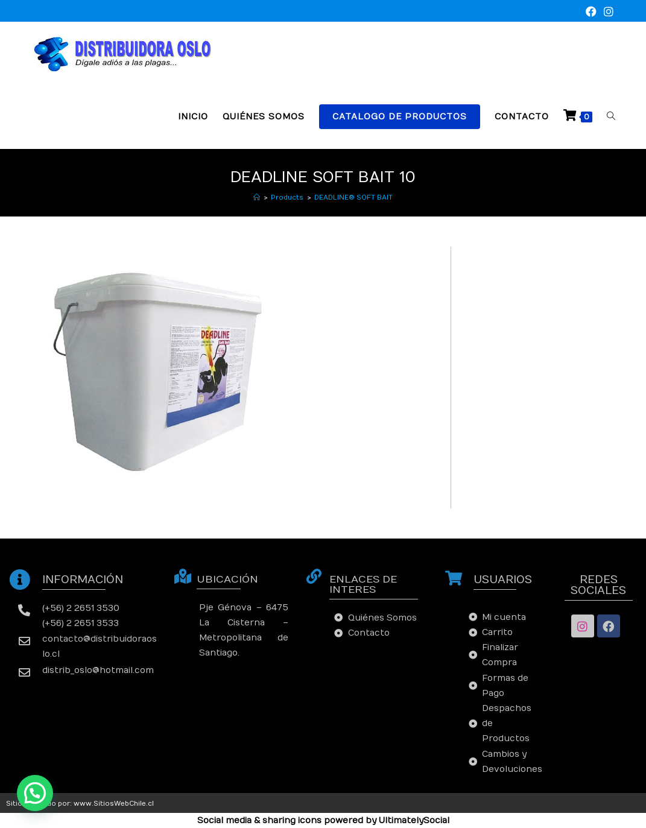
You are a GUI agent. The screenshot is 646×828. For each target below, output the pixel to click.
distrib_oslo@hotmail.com (98, 670)
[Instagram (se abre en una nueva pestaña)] (606, 12)
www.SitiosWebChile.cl (114, 803)
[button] (35, 793)
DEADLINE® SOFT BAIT (353, 197)
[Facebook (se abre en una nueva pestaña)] (591, 12)
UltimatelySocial (414, 820)
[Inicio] (256, 197)
